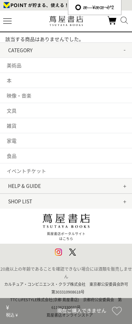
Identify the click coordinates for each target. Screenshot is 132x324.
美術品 (14, 65)
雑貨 (12, 125)
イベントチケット (26, 170)
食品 (12, 155)
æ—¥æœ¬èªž (94, 7)
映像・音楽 (19, 95)
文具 (12, 110)
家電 (12, 140)
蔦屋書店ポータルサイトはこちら (66, 225)
